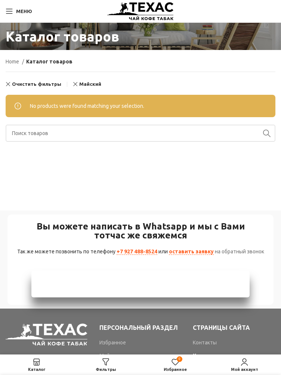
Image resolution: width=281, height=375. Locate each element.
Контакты (205, 343)
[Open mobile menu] (19, 11)
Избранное (112, 343)
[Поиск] (140, 133)
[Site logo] (140, 11)
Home (13, 62)
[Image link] (47, 334)
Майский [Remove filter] (90, 84)
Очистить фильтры (36, 84)
